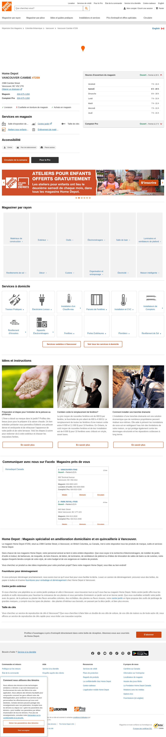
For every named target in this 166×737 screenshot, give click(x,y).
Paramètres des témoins (48, 724)
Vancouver (50, 28)
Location (71, 3)
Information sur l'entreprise (134, 673)
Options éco (128, 694)
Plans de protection (90, 673)
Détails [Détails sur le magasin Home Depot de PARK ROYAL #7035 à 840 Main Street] (64, 524)
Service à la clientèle (132, 3)
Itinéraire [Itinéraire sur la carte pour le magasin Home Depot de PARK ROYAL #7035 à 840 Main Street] (82, 524)
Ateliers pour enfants (18, 129)
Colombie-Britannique (33, 28)
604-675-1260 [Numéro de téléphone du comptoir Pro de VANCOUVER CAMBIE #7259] (23, 98)
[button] (86, 8)
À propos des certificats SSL (142, 729)
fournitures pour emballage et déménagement (46, 580)
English (156, 28)
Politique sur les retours (11, 669)
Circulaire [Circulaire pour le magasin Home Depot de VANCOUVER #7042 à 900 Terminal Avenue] (100, 495)
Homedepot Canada (14, 469)
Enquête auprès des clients (53, 673)
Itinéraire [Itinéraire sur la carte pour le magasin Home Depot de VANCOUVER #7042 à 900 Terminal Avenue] (82, 495)
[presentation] (3, 183)
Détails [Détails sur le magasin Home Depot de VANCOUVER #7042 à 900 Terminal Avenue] (64, 495)
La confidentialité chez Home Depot (97, 681)
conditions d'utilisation (80, 717)
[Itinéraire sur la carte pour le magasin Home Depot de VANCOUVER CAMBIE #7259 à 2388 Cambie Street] (83, 49)
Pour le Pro (98, 3)
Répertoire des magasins (12, 28)
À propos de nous (130, 664)
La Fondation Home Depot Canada (137, 686)
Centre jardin (45, 124)
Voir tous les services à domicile (103, 344)
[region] (23, 707)
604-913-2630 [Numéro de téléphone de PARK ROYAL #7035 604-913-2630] (71, 516)
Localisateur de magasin (133, 677)
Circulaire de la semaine (15, 160)
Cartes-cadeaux (149, 3)
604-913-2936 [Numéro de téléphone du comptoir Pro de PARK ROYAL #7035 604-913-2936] (76, 519)
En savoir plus (28, 445)
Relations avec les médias (134, 690)
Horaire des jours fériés (133, 681)
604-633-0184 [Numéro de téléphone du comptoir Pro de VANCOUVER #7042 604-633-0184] (76, 489)
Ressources (88, 664)
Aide (44, 664)
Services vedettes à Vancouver (61, 344)
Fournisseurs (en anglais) (133, 698)
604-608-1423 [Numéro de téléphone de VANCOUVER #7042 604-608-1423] (71, 484)
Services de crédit (84, 3)
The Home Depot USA (66, 724)
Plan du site (49, 728)
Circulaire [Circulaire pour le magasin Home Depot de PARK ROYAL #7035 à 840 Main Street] (100, 524)
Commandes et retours (11, 664)
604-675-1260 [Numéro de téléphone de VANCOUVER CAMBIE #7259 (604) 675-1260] (23, 94)
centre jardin (117, 598)
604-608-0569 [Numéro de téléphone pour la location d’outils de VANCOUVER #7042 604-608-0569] (78, 487)
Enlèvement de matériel (49, 129)
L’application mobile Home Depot (96, 690)
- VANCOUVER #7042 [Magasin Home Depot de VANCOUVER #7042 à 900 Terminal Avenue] (67, 470)
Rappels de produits (91, 677)
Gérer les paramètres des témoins (23, 723)
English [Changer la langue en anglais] (161, 3)
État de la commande (113, 3)
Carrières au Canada (132, 669)
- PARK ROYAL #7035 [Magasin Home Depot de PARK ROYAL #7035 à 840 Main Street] (68, 502)
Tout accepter (24, 730)
